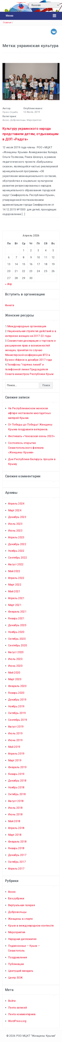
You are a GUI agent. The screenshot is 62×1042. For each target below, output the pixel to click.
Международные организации (26, 326)
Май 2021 (14, 591)
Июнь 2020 (15, 665)
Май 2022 (14, 571)
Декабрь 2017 (17, 855)
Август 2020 (16, 652)
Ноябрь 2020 (16, 632)
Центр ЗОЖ (15, 977)
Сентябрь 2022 (17, 557)
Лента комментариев (22, 1014)
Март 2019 (14, 760)
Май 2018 (14, 821)
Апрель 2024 (16, 503)
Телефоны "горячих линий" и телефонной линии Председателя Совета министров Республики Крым (29, 369)
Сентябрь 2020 (17, 645)
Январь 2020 (16, 692)
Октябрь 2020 (17, 638)
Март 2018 (14, 834)
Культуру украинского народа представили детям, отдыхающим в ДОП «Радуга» (30, 134)
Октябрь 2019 (17, 713)
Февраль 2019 (17, 767)
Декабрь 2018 (17, 780)
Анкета (9, 305)
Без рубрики (16, 898)
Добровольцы (18, 120)
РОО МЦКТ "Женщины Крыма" (36, 1035)
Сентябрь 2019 (17, 719)
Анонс (5, 120)
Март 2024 (14, 510)
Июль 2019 (15, 733)
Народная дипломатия (22, 939)
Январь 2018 (16, 848)
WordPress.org (17, 1021)
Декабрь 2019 (17, 699)
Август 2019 (16, 726)
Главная (7, 22)
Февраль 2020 (17, 686)
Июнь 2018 (15, 814)
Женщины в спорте (20, 918)
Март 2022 (14, 584)
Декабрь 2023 (17, 517)
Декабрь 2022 (17, 544)
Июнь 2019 (15, 740)
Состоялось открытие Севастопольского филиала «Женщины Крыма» (26, 447)
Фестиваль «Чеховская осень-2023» (31, 436)
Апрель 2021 (16, 598)
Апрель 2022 (16, 578)
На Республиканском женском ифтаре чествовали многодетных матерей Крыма (29, 413)
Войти (12, 1000)
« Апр (8, 284)
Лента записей (17, 1007)
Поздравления (17, 957)
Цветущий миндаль (20, 970)
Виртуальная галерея (21, 905)
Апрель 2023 (16, 537)
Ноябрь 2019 (16, 706)
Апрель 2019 (16, 753)
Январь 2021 (16, 618)
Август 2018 (16, 801)
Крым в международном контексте (31, 925)
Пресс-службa (10, 112)
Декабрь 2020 (17, 625)
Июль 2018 (15, 807)
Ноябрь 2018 (16, 787)
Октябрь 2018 (17, 794)
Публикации (16, 964)
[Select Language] (44, 5)
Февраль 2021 (17, 611)
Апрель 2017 (16, 868)
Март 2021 (14, 605)
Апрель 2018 (16, 828)
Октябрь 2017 (17, 861)
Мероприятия (34, 120)
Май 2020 (14, 672)
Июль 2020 (15, 659)
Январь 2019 (16, 774)
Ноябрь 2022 (16, 550)
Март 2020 (14, 679)
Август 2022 (16, 564)
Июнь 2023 (15, 530)
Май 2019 (14, 746)
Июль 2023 (15, 523)
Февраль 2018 (17, 841)
